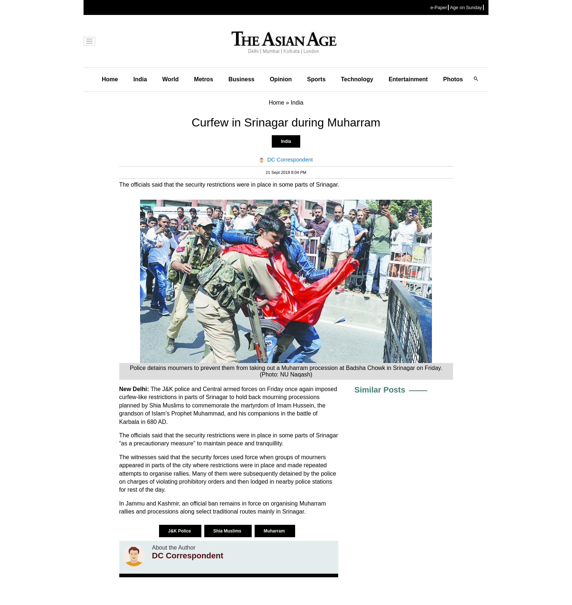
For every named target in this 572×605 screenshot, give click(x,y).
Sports (316, 79)
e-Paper (438, 7)
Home (110, 79)
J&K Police (180, 531)
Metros (203, 79)
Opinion (280, 79)
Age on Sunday (466, 7)
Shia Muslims (228, 531)
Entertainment (408, 79)
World (170, 79)
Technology (357, 79)
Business (241, 79)
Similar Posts (380, 389)
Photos (453, 79)
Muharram (275, 531)
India (140, 79)
